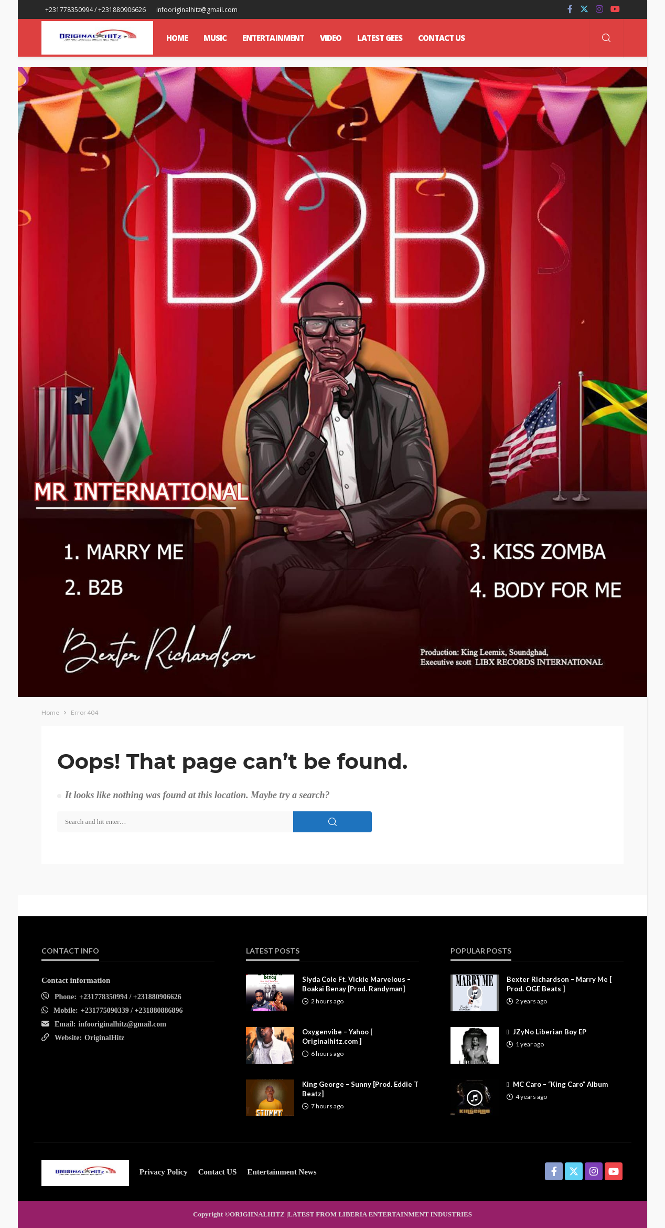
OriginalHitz (104, 1038)
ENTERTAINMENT (273, 38)
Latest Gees (379, 38)
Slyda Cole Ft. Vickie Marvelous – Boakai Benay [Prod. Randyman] (356, 984)
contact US (217, 1172)
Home (177, 38)
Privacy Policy (164, 1172)
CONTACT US (441, 38)
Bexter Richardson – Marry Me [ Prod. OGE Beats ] (559, 984)
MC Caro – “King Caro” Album (560, 1084)
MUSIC (215, 38)
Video (330, 38)
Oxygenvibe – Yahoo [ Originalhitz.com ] (337, 1036)
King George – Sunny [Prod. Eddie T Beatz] (360, 1089)
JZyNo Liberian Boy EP (549, 1032)
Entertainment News (281, 1172)
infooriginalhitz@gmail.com (122, 1024)
